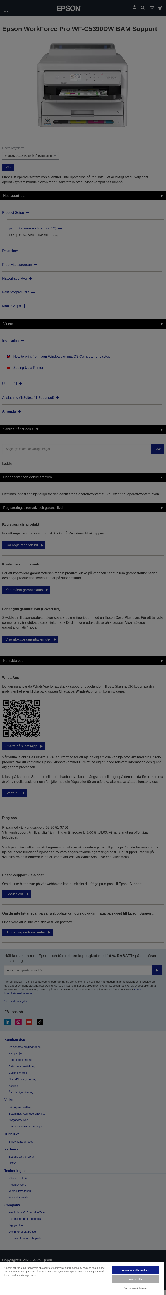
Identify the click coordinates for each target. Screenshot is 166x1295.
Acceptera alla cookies (135, 1270)
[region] (82, 1278)
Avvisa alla (135, 1279)
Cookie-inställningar (136, 1288)
